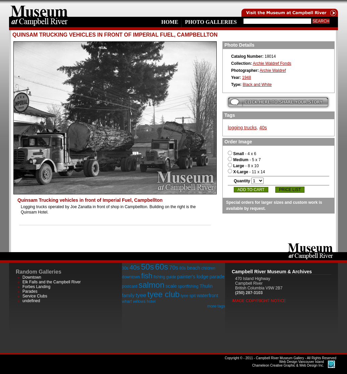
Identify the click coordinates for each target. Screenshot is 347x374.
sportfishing (188, 286)
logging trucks (242, 127)
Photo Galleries (211, 22)
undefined (31, 300)
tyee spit (188, 295)
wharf (127, 301)
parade (217, 276)
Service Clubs (34, 296)
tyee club (163, 294)
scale (171, 286)
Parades (30, 291)
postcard (129, 286)
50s (147, 266)
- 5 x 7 (244, 159)
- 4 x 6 (242, 153)
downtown (131, 277)
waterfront (207, 295)
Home (169, 22)
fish (146, 276)
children (208, 268)
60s (161, 266)
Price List (290, 189)
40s (263, 127)
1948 (246, 77)
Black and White (257, 84)
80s (182, 268)
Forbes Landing (36, 286)
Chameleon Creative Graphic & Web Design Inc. (288, 363)
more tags (216, 306)
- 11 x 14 (246, 172)
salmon (151, 284)
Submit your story (278, 102)
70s (173, 268)
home (39, 8)
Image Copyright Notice (259, 300)
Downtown (31, 277)
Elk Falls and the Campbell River (51, 282)
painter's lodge (192, 276)
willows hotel (144, 301)
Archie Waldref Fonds (272, 63)
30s (125, 268)
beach (193, 268)
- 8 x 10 (243, 165)
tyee (141, 295)
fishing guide (164, 277)
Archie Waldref (273, 70)
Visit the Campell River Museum (289, 8)
